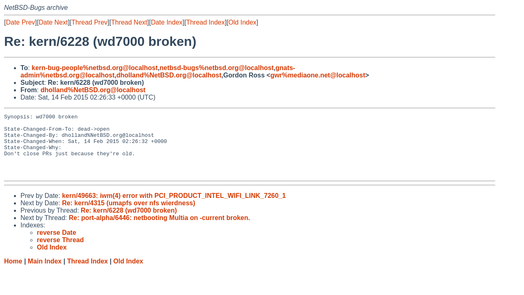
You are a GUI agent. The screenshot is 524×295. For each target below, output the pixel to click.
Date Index (166, 22)
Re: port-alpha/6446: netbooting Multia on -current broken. (159, 230)
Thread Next (129, 22)
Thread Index (205, 22)
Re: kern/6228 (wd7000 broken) (129, 222)
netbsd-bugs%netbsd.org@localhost (217, 67)
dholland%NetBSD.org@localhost (168, 75)
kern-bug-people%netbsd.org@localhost (95, 67)
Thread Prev (90, 22)
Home (13, 273)
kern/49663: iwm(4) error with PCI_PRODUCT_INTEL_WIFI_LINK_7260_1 (174, 207)
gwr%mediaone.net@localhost (317, 75)
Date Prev (20, 22)
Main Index (45, 273)
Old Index (242, 22)
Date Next (53, 22)
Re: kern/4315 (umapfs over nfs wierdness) (128, 215)
